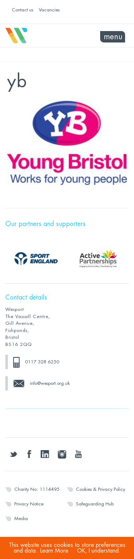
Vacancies (49, 9)
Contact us (22, 9)
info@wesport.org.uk (50, 383)
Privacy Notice (28, 504)
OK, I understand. (98, 551)
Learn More (54, 551)
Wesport (36, 35)
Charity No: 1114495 (37, 489)
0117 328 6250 (42, 361)
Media (21, 518)
